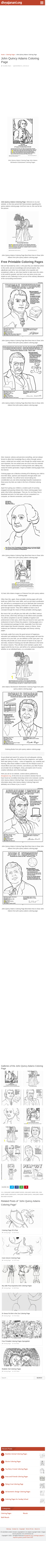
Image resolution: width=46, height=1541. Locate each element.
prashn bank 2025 (28, 1537)
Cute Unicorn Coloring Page (11, 1258)
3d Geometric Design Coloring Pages (17, 1492)
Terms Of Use (29, 1529)
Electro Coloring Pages (13, 1461)
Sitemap (8, 1529)
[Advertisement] (23, 30)
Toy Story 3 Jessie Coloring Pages (16, 1469)
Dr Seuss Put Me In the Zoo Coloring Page (16, 1313)
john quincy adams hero (31, 1192)
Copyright (22, 1529)
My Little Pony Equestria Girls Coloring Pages (17, 1286)
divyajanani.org (11, 2)
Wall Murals (5, 1517)
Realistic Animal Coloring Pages (16, 1454)
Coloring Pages (7, 66)
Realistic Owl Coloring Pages (11, 1369)
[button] (42, 2)
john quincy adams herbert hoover (14, 1192)
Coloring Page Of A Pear (10, 1230)
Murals (25, 1513)
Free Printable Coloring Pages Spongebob (16, 1341)
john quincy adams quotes (24, 1194)
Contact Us (15, 1529)
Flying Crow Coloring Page (14, 1484)
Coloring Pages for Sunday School (16, 1499)
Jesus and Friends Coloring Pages (16, 1477)
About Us (37, 1529)
